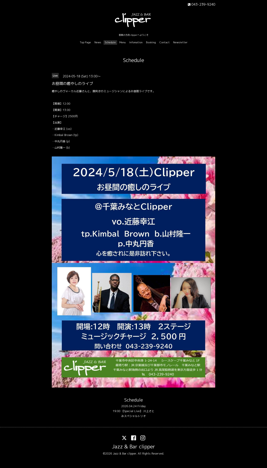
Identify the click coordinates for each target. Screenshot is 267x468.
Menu (122, 42)
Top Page (85, 42)
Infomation (136, 42)
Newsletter (180, 42)
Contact (164, 42)
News (98, 42)
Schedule (110, 42)
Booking (151, 42)
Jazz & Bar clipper (133, 446)
